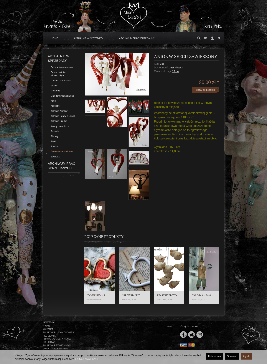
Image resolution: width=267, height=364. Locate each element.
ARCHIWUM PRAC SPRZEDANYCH (137, 38)
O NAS (46, 326)
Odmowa (232, 356)
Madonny (55, 90)
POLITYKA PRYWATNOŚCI (57, 345)
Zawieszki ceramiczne (62, 151)
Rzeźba (54, 146)
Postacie (55, 131)
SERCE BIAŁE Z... (132, 295)
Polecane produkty (103, 236)
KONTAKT (48, 329)
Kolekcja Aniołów (59, 111)
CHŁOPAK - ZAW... (202, 295)
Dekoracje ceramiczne (62, 67)
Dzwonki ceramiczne (61, 80)
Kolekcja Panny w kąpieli (63, 116)
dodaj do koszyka (205, 89)
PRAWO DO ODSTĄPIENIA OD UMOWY (57, 340)
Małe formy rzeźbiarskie (62, 96)
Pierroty (54, 136)
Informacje (49, 322)
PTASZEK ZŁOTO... (168, 295)
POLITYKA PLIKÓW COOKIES (58, 332)
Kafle (53, 101)
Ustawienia (214, 356)
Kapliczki (55, 106)
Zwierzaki (55, 156)
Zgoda (246, 356)
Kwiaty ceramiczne (60, 126)
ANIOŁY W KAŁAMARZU (55, 348)
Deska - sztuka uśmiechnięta (58, 74)
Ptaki (53, 141)
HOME (54, 38)
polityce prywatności (86, 359)
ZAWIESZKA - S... (97, 295)
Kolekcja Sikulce (59, 121)
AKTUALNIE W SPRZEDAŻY (88, 38)
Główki (54, 85)
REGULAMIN (49, 336)
